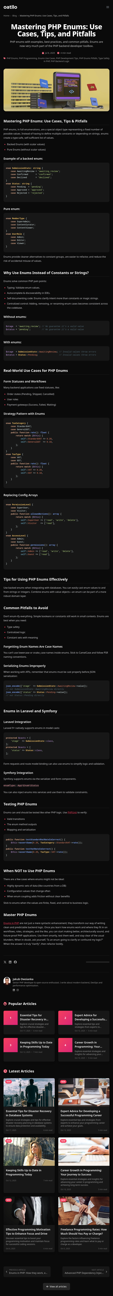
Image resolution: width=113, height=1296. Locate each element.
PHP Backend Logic (60, 61)
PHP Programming (28, 58)
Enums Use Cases (46, 58)
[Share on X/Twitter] (5, 962)
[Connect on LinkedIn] (14, 990)
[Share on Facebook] (15, 962)
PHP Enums (12, 58)
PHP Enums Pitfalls (88, 58)
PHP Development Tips (67, 58)
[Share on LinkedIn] (10, 962)
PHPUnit (72, 812)
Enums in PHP (11, 923)
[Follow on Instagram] (18, 990)
